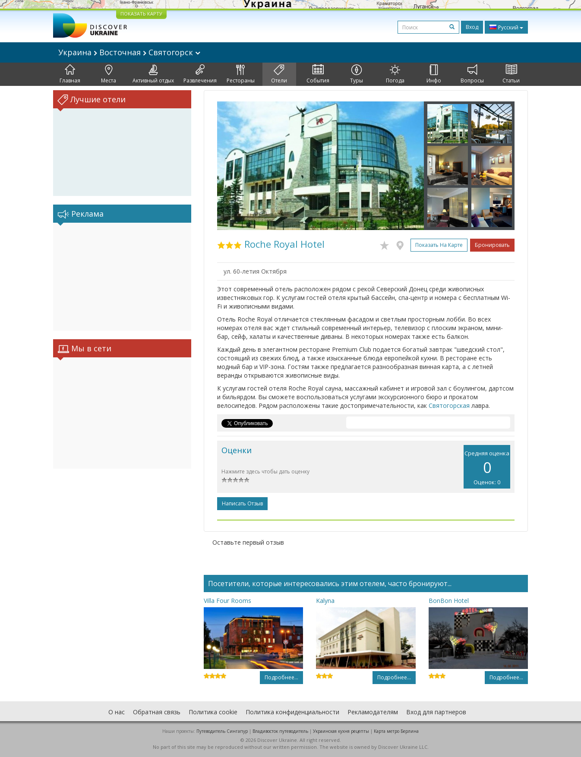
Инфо (433, 74)
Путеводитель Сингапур (222, 731)
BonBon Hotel (449, 600)
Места (108, 74)
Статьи (511, 74)
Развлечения (200, 74)
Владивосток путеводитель (280, 731)
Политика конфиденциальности (292, 712)
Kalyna (325, 600)
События (317, 74)
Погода (395, 74)
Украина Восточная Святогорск (129, 52)
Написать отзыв (242, 503)
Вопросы (472, 74)
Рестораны (241, 74)
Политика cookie (213, 712)
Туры (356, 74)
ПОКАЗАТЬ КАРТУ (141, 13)
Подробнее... (281, 677)
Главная (70, 74)
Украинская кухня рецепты (341, 731)
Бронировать (492, 245)
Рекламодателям (372, 712)
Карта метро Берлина (396, 731)
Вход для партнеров (436, 712)
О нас (116, 712)
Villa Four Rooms (227, 600)
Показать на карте (439, 245)
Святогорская (449, 405)
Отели (279, 74)
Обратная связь (156, 712)
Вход (472, 27)
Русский (506, 27)
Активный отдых (153, 74)
